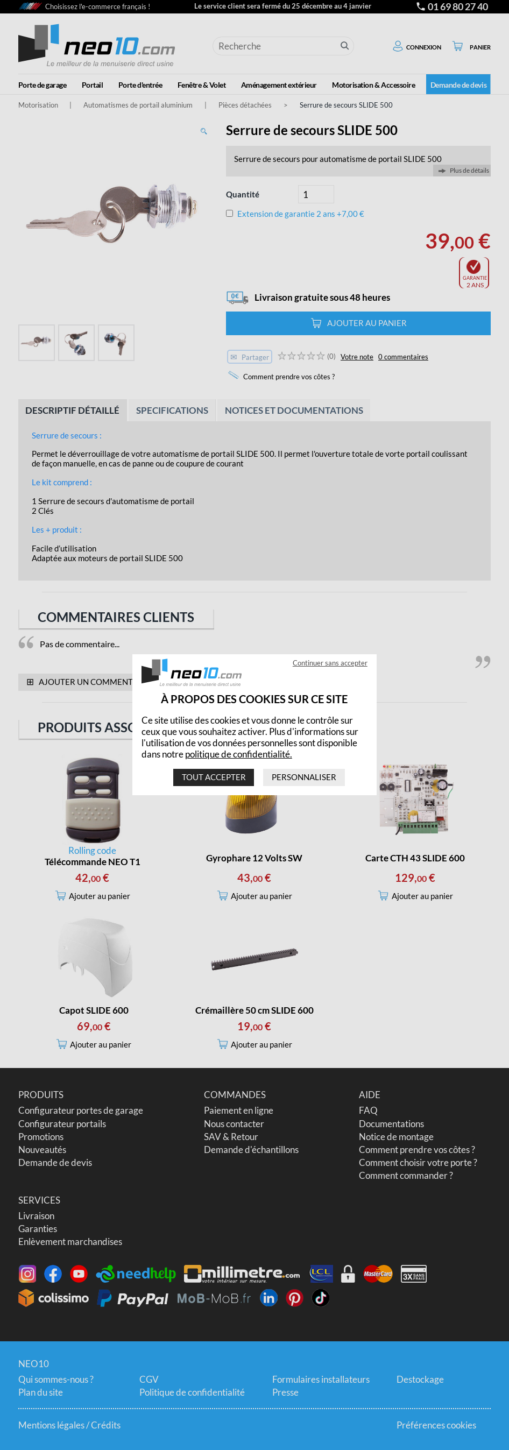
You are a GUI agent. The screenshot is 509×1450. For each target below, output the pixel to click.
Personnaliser (304, 777)
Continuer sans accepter (330, 663)
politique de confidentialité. (238, 754)
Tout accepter (214, 777)
